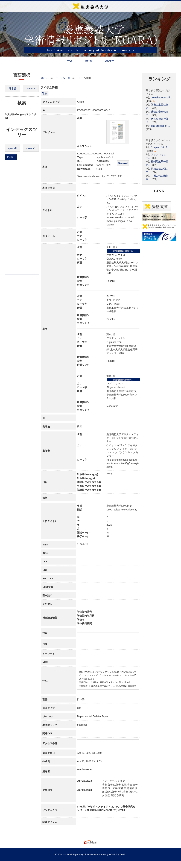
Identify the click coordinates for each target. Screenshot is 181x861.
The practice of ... (160, 125)
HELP (88, 61)
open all (12, 148)
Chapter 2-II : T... (160, 147)
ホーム (45, 78)
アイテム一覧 (62, 78)
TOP (69, 61)
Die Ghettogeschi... (161, 97)
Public (10, 157)
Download (122, 163)
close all (31, 148)
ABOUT (109, 61)
